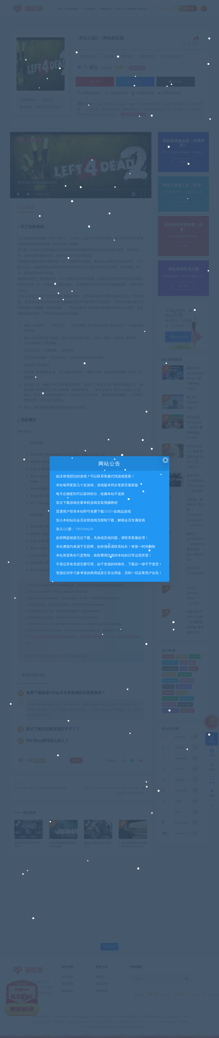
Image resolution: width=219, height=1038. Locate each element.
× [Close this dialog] (165, 460)
